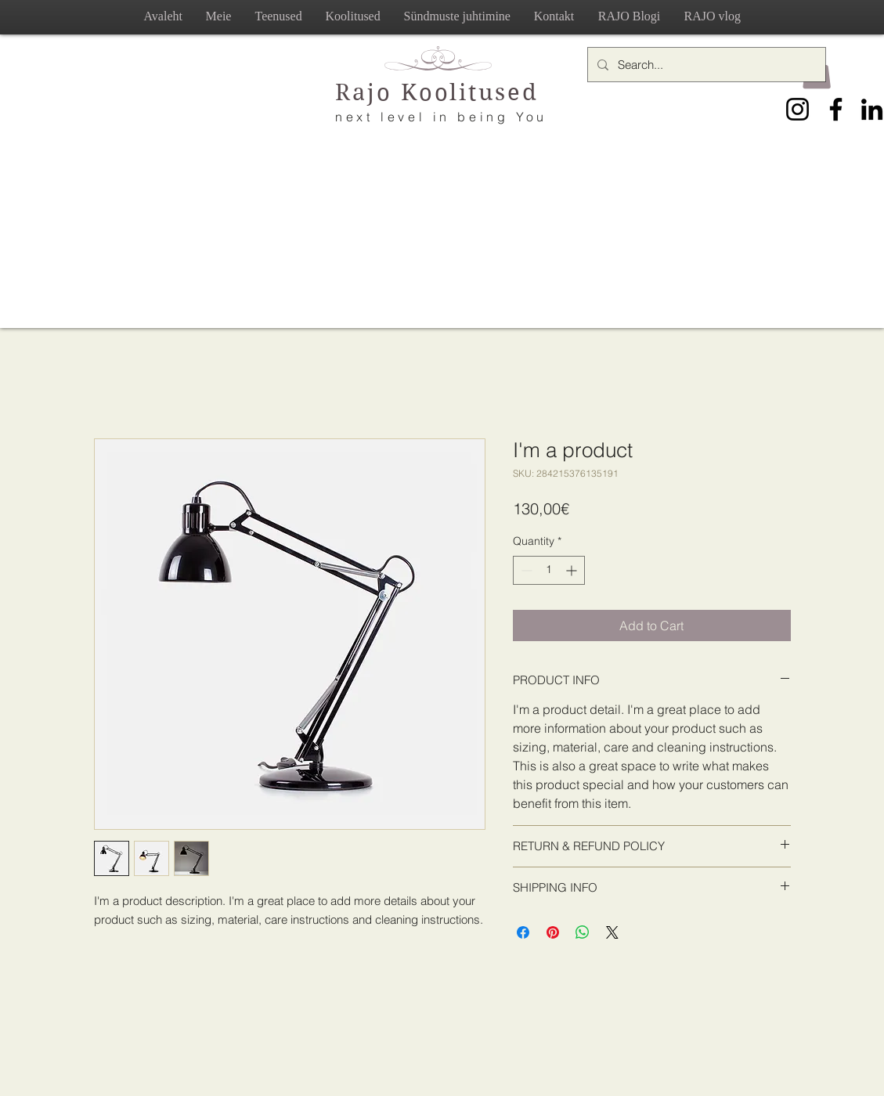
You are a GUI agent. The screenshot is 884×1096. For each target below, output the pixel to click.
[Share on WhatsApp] (582, 932)
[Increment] (573, 570)
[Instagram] (797, 109)
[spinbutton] (549, 570)
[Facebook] (836, 109)
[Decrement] (525, 570)
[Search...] (705, 64)
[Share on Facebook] (523, 932)
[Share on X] (612, 932)
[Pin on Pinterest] (552, 932)
